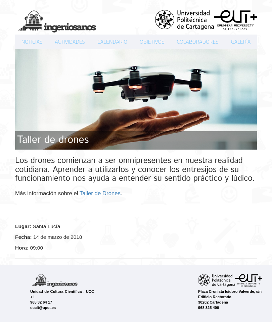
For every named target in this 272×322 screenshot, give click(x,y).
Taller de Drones (100, 193)
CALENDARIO (112, 42)
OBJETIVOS (152, 42)
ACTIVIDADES (70, 42)
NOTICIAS (31, 42)
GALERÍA (241, 42)
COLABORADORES (197, 42)
